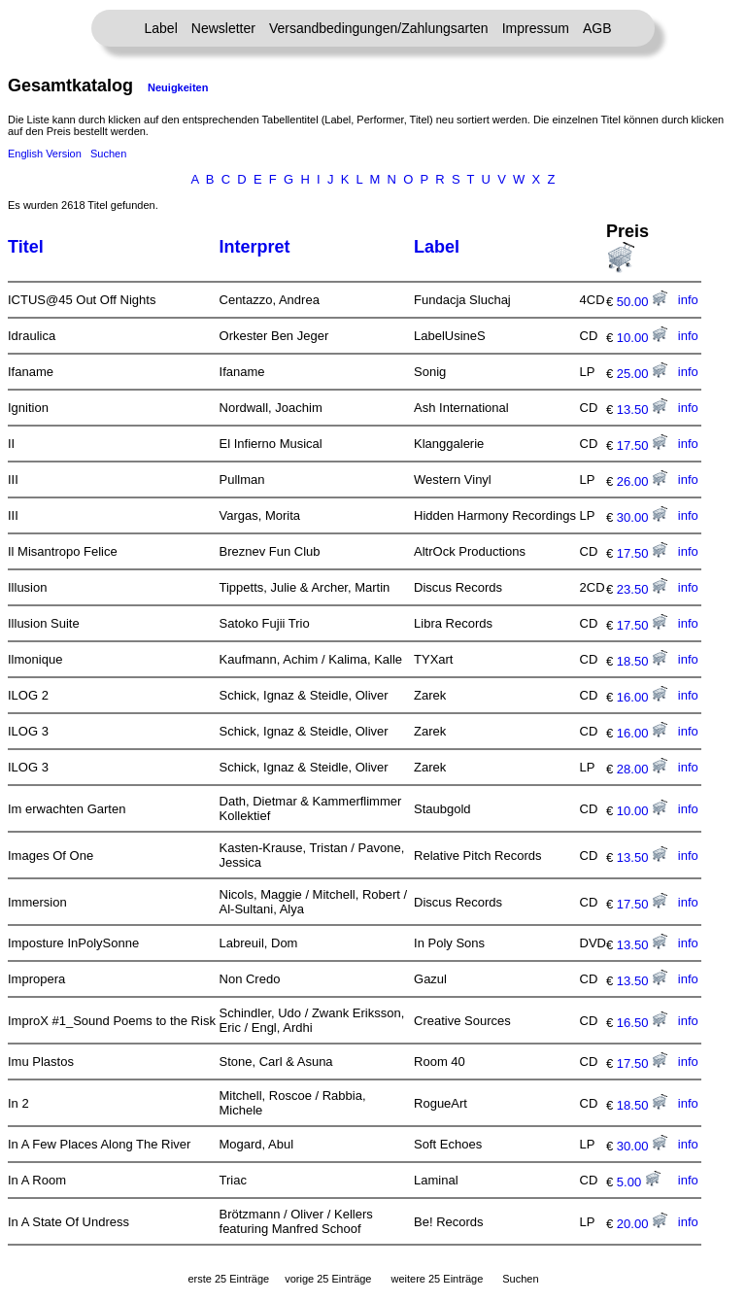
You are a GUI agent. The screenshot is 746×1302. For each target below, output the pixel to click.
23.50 (642, 589)
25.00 (642, 373)
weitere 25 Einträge (436, 1279)
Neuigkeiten (178, 87)
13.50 (642, 409)
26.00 (642, 481)
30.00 (642, 517)
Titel (26, 247)
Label (161, 28)
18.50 (642, 661)
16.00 (642, 697)
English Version (45, 153)
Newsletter (223, 28)
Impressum (535, 28)
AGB (597, 28)
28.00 (642, 769)
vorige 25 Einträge (328, 1279)
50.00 (642, 301)
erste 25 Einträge (228, 1279)
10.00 (642, 337)
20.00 (642, 1223)
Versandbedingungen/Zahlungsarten (379, 28)
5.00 (639, 1182)
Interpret (255, 247)
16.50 (642, 1022)
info (688, 299)
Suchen (108, 153)
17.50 (642, 445)
